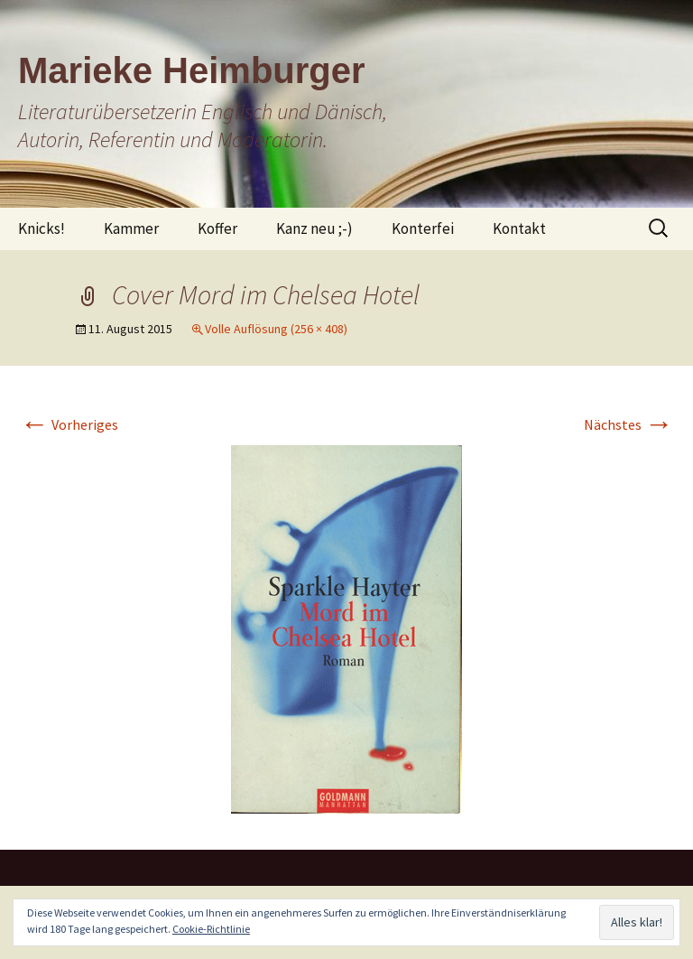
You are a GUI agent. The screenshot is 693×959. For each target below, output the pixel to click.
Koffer (217, 228)
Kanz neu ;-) (314, 228)
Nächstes (628, 424)
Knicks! (41, 228)
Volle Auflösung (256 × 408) (276, 329)
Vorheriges (69, 424)
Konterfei (423, 228)
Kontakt (519, 228)
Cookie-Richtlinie (211, 929)
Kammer (131, 228)
